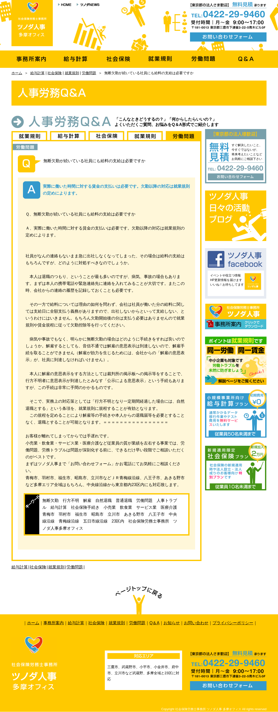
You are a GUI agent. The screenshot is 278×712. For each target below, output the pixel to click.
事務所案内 (53, 623)
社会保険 (54, 73)
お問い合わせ (196, 623)
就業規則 (72, 73)
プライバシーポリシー (232, 623)
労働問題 (89, 73)
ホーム (16, 73)
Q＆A (154, 623)
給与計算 (37, 73)
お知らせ (171, 623)
